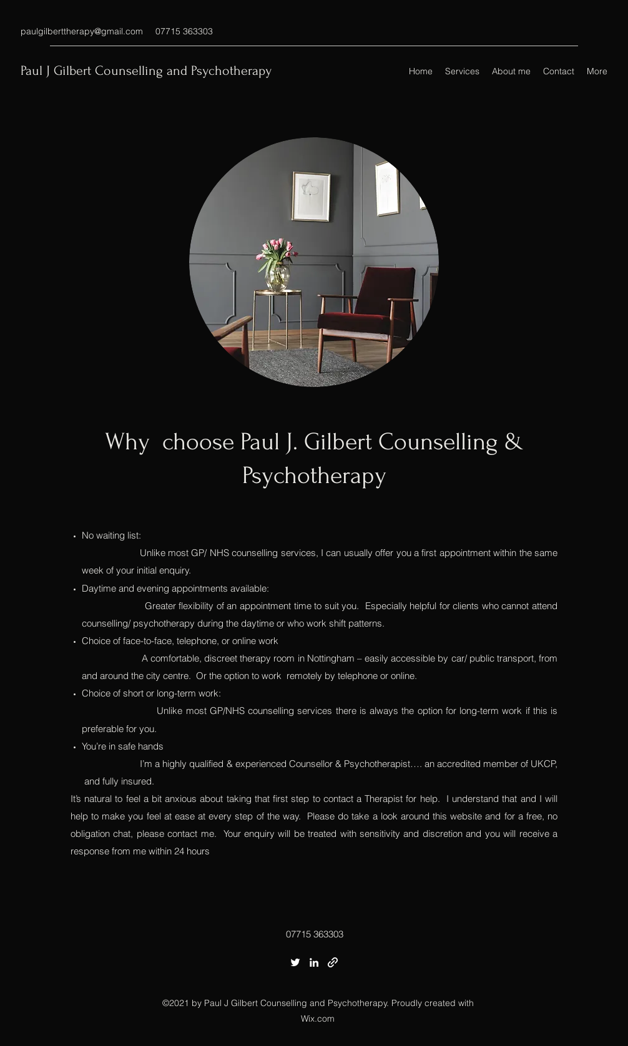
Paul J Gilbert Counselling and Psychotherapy (146, 70)
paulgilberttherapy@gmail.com (82, 31)
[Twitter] (295, 962)
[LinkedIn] (314, 962)
